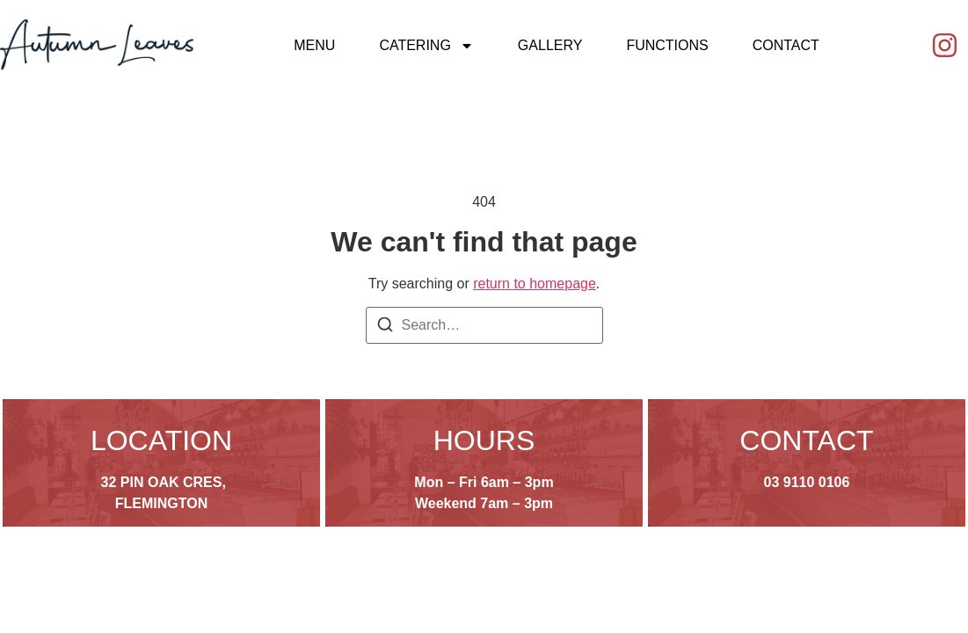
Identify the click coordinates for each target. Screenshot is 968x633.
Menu (314, 45)
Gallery (550, 45)
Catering (426, 46)
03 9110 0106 (807, 482)
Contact (786, 45)
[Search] (385, 327)
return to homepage (534, 283)
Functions (667, 45)
